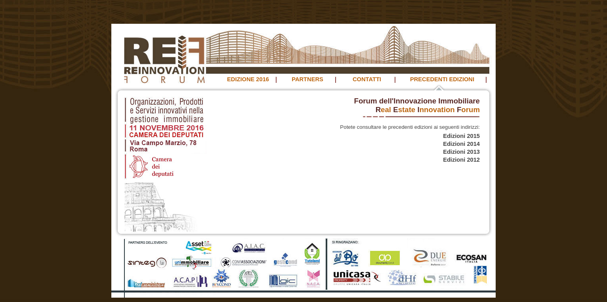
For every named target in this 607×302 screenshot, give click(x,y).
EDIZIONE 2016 (248, 79)
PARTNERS (307, 79)
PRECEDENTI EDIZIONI (442, 79)
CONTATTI (367, 79)
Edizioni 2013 (461, 152)
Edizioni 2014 (461, 144)
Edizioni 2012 (461, 160)
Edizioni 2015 (461, 136)
